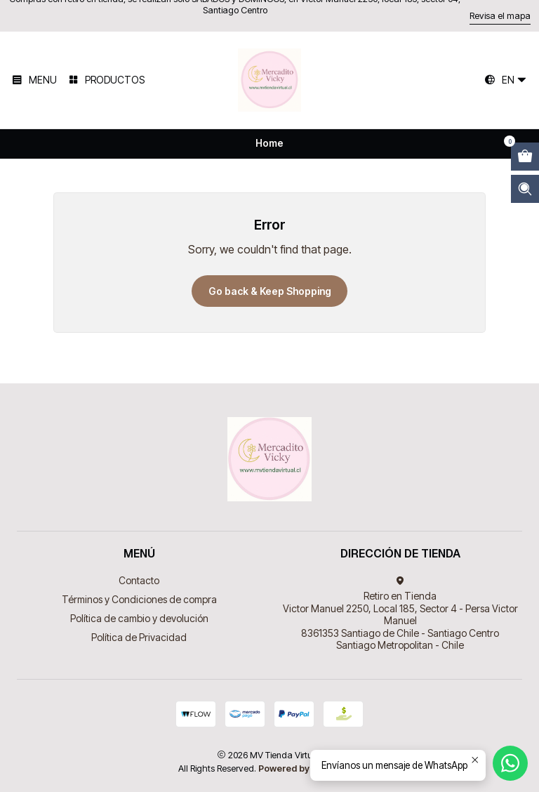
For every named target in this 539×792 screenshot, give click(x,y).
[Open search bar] (525, 189)
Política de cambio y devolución (139, 618)
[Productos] (105, 80)
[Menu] (34, 80)
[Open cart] (525, 157)
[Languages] (506, 80)
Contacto (139, 580)
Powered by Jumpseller (308, 768)
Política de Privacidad (139, 637)
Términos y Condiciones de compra (139, 599)
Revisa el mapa (500, 16)
